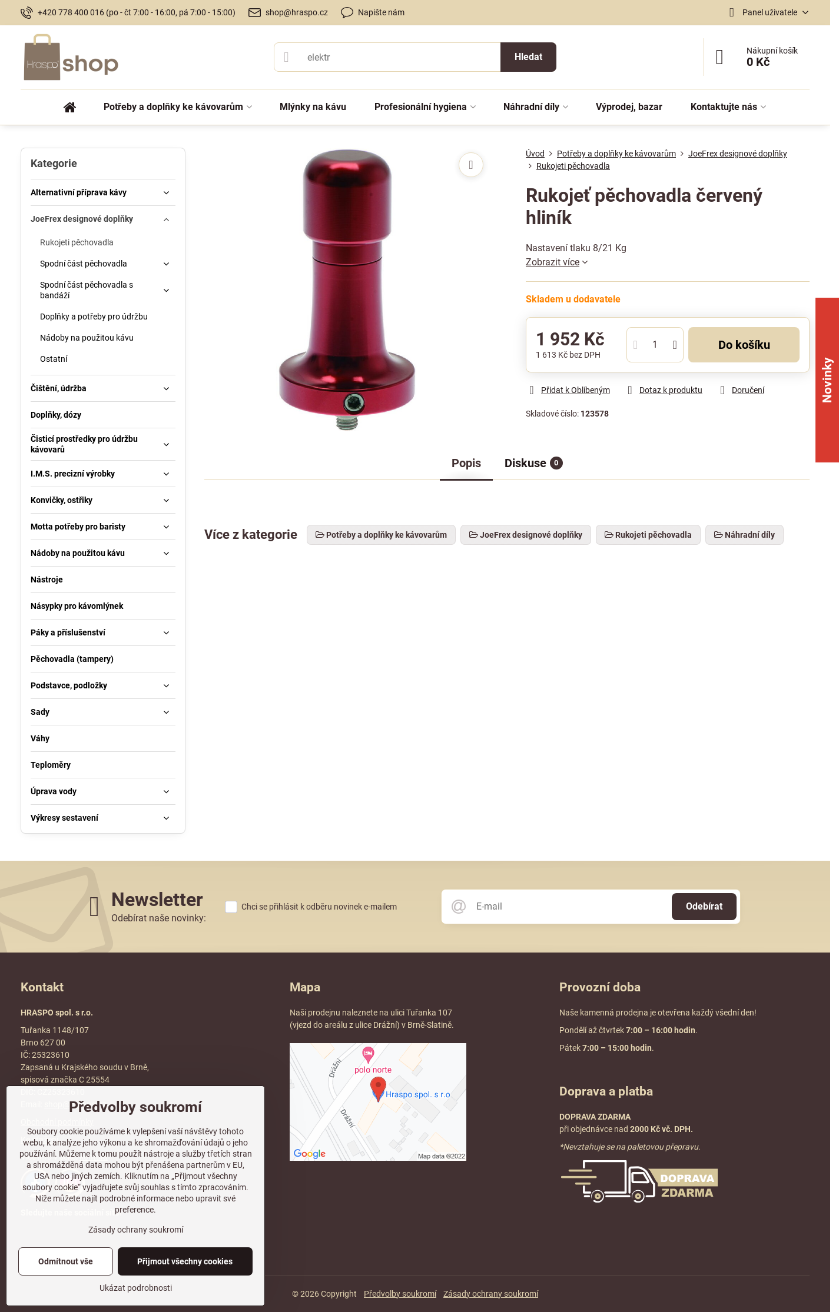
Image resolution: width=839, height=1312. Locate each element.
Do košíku (744, 345)
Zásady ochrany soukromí (490, 1293)
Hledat (528, 56)
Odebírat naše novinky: (158, 918)
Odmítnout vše (65, 1261)
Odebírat (704, 906)
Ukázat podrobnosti (136, 1288)
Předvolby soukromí (400, 1293)
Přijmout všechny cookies (185, 1261)
